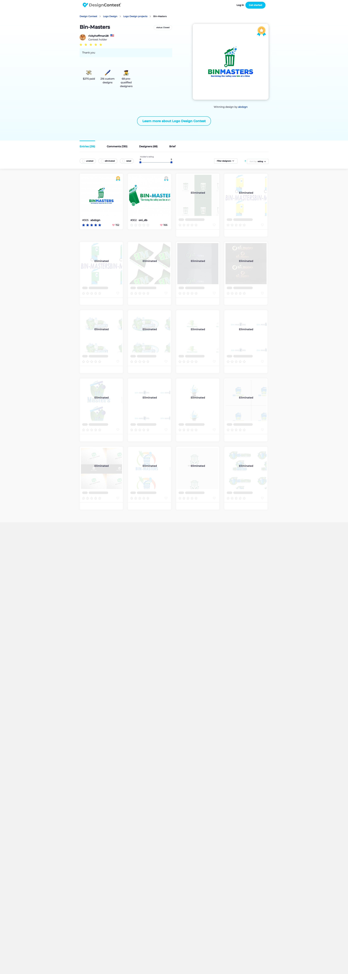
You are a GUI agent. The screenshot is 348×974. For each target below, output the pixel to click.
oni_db (143, 220)
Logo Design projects (135, 16)
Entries (87, 146)
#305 (85, 220)
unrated (89, 161)
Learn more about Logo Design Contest (174, 121)
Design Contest (88, 16)
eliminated (110, 161)
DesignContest (102, 5)
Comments (117, 146)
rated (128, 161)
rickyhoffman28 (98, 36)
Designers (148, 146)
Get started (255, 5)
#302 (133, 220)
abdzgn (243, 106)
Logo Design (110, 16)
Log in (240, 5)
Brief (172, 146)
